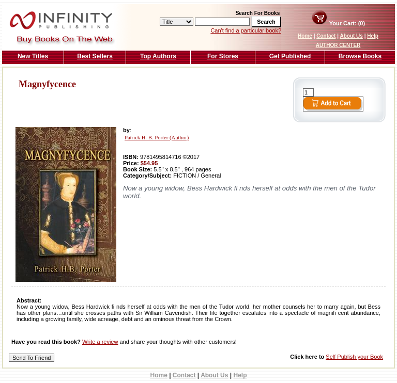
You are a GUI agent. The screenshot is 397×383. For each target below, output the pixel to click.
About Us (351, 36)
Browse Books (360, 56)
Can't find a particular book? (245, 30)
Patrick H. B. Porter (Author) (157, 137)
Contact (325, 36)
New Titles (33, 56)
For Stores (222, 56)
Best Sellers (95, 56)
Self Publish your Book (354, 357)
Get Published (290, 56)
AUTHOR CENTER (338, 45)
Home (305, 36)
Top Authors (158, 56)
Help (372, 36)
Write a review (100, 342)
